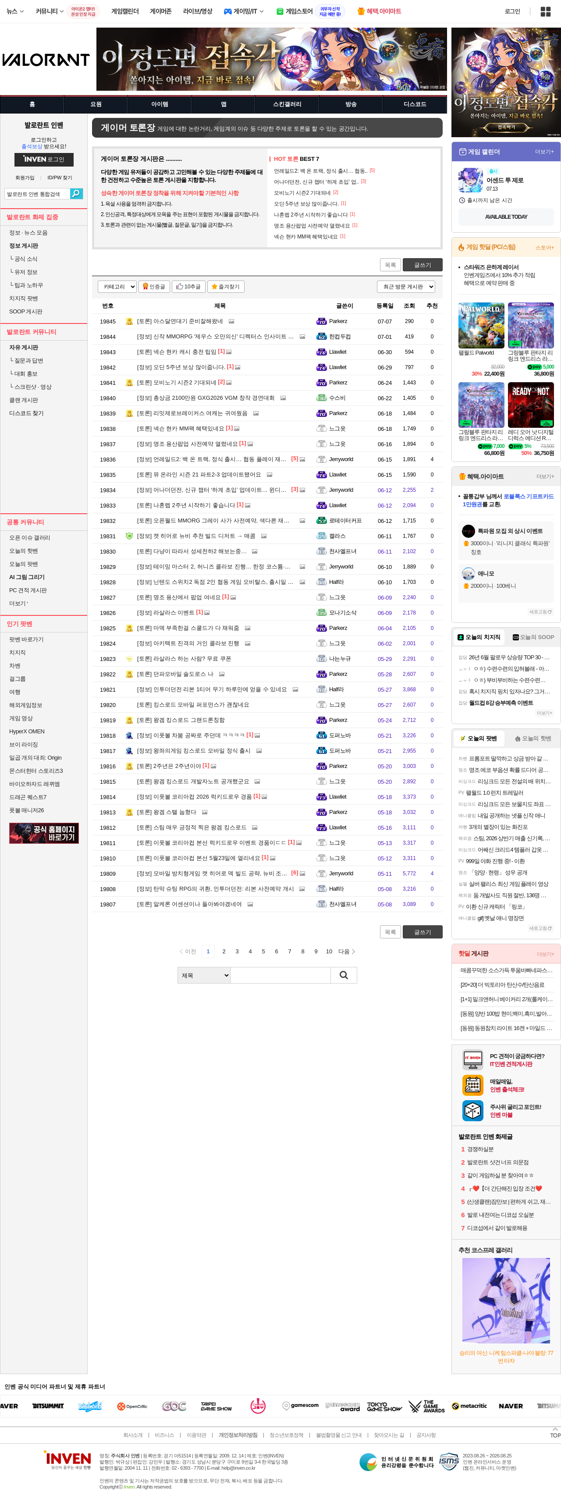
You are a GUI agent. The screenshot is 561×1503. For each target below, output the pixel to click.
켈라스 (337, 536)
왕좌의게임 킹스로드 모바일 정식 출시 (194, 750)
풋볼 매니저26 (26, 810)
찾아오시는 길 (389, 1435)
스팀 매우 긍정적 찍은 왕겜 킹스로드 (192, 827)
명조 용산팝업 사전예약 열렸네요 (187, 444)
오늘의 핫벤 (23, 551)
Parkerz (338, 321)
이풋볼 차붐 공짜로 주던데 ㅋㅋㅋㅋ (191, 735)
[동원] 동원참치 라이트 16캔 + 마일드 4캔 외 (507, 1028)
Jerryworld (341, 459)
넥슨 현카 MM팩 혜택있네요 (180, 428)
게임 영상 (20, 718)
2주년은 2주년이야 (169, 766)
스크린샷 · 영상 (30, 387)
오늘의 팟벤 (23, 564)
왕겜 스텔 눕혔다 (166, 812)
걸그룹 (17, 679)
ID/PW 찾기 (60, 177)
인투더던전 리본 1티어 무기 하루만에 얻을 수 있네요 (212, 689)
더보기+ (544, 151)
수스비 (337, 397)
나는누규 (340, 658)
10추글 (193, 287)
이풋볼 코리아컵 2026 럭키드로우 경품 (194, 796)
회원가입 (25, 177)
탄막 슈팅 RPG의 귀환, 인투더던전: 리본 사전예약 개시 (215, 888)
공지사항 (426, 1435)
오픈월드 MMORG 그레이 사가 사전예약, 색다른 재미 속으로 (222, 520)
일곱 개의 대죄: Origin (35, 757)
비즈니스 (164, 1435)
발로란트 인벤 (44, 124)
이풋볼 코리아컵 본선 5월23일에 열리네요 (198, 858)
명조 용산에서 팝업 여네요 (179, 597)
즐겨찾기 (229, 287)
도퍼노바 (340, 735)
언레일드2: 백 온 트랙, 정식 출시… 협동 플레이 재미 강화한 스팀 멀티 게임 (240, 459)
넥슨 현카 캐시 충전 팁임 (177, 351)
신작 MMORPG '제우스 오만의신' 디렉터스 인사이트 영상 (218, 336)
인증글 (157, 287)
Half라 (336, 582)
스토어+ (545, 248)
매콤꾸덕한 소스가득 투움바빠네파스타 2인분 (507, 970)
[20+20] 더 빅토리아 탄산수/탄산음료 (502, 984)
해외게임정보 (25, 705)
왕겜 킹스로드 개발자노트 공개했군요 (193, 781)
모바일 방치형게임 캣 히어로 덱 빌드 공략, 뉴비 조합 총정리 (221, 873)
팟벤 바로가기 (26, 639)
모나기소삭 (342, 612)
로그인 (512, 11)
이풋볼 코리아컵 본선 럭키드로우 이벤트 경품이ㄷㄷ (212, 842)
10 (329, 951)
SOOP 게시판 (26, 311)
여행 (14, 692)
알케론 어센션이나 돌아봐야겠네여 (189, 904)
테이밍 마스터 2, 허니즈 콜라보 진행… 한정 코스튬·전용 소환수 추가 (232, 566)
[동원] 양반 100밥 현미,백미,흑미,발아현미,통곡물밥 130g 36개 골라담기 (507, 1013)
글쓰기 (422, 265)
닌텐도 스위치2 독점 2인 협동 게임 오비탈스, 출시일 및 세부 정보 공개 (235, 582)
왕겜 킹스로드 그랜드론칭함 (181, 720)
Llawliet (337, 351)
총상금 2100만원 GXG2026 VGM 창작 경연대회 (206, 397)
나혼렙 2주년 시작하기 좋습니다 (186, 505)
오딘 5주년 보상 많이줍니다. (181, 367)
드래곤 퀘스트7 (27, 797)
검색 (76, 193)
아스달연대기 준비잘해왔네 (180, 321)
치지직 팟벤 (23, 298)
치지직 (17, 652)
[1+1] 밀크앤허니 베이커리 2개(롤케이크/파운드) (507, 999)
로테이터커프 (345, 520)
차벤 (14, 665)
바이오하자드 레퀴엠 (34, 784)
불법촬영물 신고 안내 (339, 1435)
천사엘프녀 (342, 551)
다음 (344, 951)
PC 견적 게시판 (28, 590)
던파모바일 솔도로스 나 (175, 674)
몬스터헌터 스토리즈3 (36, 771)
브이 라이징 (23, 744)
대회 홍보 (23, 374)
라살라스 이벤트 (166, 612)
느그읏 (337, 428)
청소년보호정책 (286, 1435)
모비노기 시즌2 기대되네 (177, 382)
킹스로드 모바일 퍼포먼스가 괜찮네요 (193, 704)
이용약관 (196, 1435)
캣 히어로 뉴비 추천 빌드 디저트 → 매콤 (196, 536)
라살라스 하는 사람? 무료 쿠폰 (184, 658)
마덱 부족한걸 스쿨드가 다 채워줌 (188, 628)
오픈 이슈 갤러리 (29, 537)
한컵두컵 (340, 336)
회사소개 (132, 1435)
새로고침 (538, 611)
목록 (390, 265)
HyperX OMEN (26, 731)
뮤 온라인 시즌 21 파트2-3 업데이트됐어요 (199, 474)
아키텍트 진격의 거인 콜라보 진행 (188, 643)
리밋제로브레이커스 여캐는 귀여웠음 (192, 413)
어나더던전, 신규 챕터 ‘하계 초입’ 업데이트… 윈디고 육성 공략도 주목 (234, 490)
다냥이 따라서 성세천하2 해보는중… (192, 551)
